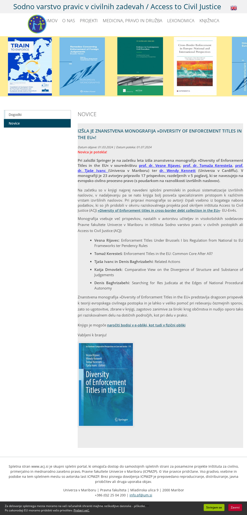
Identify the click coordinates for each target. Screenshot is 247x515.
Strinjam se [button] (214, 507)
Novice (14, 123)
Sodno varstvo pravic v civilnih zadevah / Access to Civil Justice (117, 6)
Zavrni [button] (235, 507)
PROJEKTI (89, 20)
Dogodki (15, 114)
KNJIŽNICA (209, 20)
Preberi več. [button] (81, 510)
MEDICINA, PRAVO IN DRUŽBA (132, 20)
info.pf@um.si (141, 495)
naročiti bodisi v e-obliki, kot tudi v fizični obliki (146, 325)
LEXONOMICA (180, 20)
